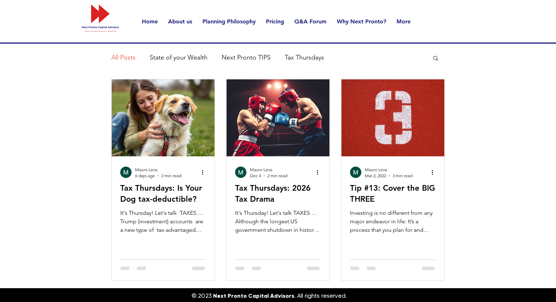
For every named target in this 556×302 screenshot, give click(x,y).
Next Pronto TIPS (246, 57)
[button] (435, 58)
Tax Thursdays (304, 57)
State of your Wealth (178, 57)
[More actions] (205, 172)
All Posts (123, 57)
